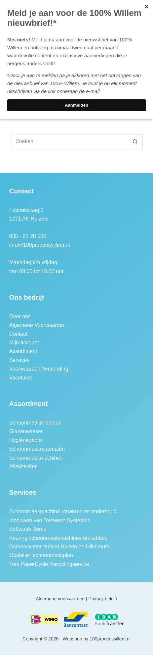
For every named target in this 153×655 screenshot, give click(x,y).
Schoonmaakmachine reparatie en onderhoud (63, 511)
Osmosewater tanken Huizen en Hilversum (59, 546)
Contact (18, 334)
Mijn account (24, 342)
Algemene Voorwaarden (37, 325)
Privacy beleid (103, 598)
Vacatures (21, 377)
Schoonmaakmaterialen (37, 449)
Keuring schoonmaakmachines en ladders (58, 538)
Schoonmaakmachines (36, 458)
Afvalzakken (23, 466)
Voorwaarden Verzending (38, 369)
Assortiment (23, 351)
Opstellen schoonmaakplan (41, 555)
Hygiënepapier (26, 440)
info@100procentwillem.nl (39, 245)
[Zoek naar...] (69, 141)
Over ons (20, 316)
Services (19, 360)
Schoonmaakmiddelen (35, 423)
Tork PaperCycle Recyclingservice (49, 564)
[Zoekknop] (135, 141)
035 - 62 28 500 (27, 236)
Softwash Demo (28, 529)
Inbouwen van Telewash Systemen (50, 520)
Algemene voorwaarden (60, 598)
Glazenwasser (26, 431)
